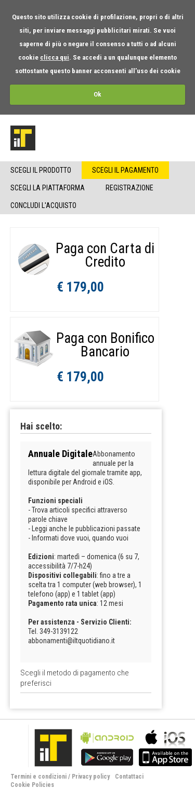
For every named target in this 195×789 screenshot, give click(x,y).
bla (107, 746)
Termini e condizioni (38, 776)
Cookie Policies (32, 784)
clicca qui (54, 57)
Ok (97, 94)
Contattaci (129, 776)
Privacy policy (91, 776)
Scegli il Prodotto (40, 170)
